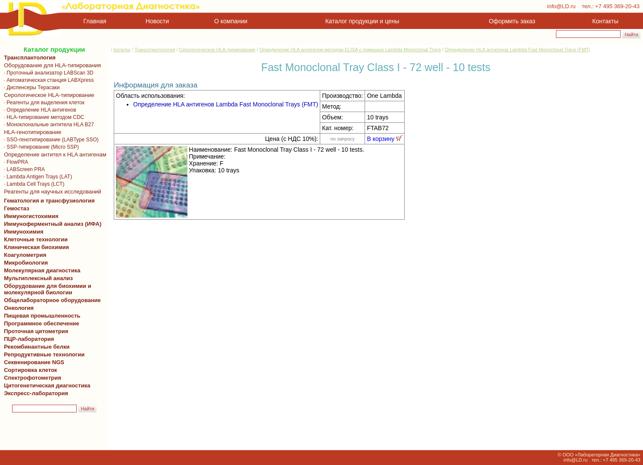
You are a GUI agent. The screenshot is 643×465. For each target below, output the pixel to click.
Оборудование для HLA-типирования (51, 65)
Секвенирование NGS (32, 362)
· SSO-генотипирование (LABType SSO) (50, 140)
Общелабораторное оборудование (51, 300)
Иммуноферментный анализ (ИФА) (51, 224)
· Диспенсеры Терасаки (30, 87)
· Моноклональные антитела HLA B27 (47, 125)
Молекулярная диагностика (40, 270)
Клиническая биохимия (35, 247)
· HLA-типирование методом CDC (42, 117)
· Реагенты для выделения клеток (42, 103)
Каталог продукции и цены (362, 21)
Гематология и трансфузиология (48, 200)
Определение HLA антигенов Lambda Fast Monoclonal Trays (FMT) (517, 49)
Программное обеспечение (41, 323)
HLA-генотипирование (31, 132)
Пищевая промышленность (42, 315)
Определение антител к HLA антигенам (53, 154)
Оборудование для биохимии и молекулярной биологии (46, 289)
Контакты (605, 21)
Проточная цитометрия (34, 331)
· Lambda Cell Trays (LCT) (32, 184)
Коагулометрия (25, 255)
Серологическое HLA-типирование (47, 95)
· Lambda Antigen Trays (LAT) (36, 177)
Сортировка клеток (29, 370)
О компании (229, 21)
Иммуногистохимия (30, 216)
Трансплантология (28, 57)
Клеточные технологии (34, 239)
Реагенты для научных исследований (51, 191)
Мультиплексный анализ (38, 278)
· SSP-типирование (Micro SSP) (40, 147)
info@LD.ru (561, 6)
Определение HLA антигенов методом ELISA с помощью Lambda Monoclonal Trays (350, 49)
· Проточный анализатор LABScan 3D (47, 73)
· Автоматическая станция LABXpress (47, 80)
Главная (94, 21)
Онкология (19, 308)
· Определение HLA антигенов (38, 110)
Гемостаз (16, 208)
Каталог (122, 49)
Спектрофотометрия (32, 377)
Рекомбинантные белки (35, 346)
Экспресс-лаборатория (36, 393)
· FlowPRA (14, 162)
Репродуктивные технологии (42, 354)
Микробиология (26, 262)
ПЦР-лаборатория (27, 339)
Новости (157, 21)
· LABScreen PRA (23, 169)
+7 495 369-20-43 (617, 6)
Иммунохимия (24, 231)
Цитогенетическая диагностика (45, 385)
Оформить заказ (512, 21)
